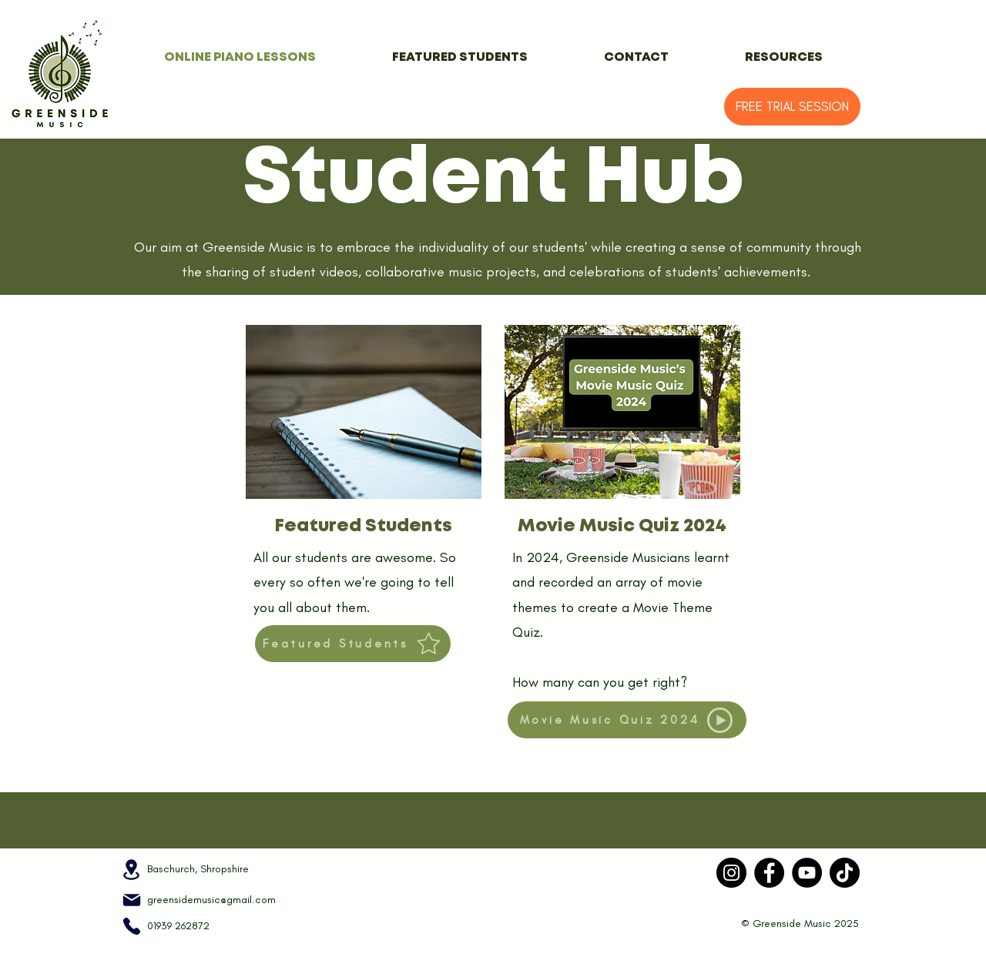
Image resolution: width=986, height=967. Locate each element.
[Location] (131, 869)
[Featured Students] (353, 643)
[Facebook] (769, 873)
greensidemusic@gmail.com (211, 899)
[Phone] (131, 925)
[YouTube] (807, 873)
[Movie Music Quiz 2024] (627, 719)
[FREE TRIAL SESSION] (792, 106)
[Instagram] (731, 873)
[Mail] (131, 899)
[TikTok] (845, 873)
